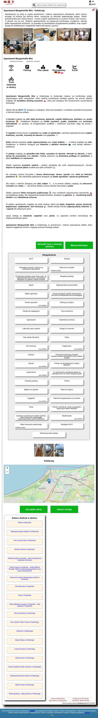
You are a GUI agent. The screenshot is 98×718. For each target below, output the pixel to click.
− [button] (7, 472)
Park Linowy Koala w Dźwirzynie (25, 540)
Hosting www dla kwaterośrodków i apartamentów (80, 699)
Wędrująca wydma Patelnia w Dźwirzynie (25, 531)
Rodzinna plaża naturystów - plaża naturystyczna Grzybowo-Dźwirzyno (24, 559)
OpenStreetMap (89, 502)
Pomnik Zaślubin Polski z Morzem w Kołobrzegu (24, 667)
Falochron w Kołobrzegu (24, 631)
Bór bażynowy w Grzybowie (24, 586)
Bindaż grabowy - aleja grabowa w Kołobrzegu (24, 694)
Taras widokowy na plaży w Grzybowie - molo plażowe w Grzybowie (24, 605)
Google (32, 711)
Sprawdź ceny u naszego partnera (50, 245)
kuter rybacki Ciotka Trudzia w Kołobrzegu (24, 622)
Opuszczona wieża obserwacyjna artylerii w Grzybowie (24, 578)
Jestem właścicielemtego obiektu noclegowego (58, 699)
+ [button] (7, 468)
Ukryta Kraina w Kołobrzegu (24, 658)
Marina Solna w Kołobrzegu (24, 685)
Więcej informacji (79, 245)
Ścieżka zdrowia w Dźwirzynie (24, 549)
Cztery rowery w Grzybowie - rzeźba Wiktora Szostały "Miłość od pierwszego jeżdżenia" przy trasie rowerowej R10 (25, 569)
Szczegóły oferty (34, 509)
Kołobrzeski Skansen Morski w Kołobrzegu (24, 676)
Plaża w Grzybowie (24, 595)
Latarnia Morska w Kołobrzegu (24, 649)
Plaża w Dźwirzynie (24, 522)
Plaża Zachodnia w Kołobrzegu (24, 613)
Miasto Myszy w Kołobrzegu (24, 640)
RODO (87, 713)
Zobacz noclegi (64, 509)
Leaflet (79, 502)
